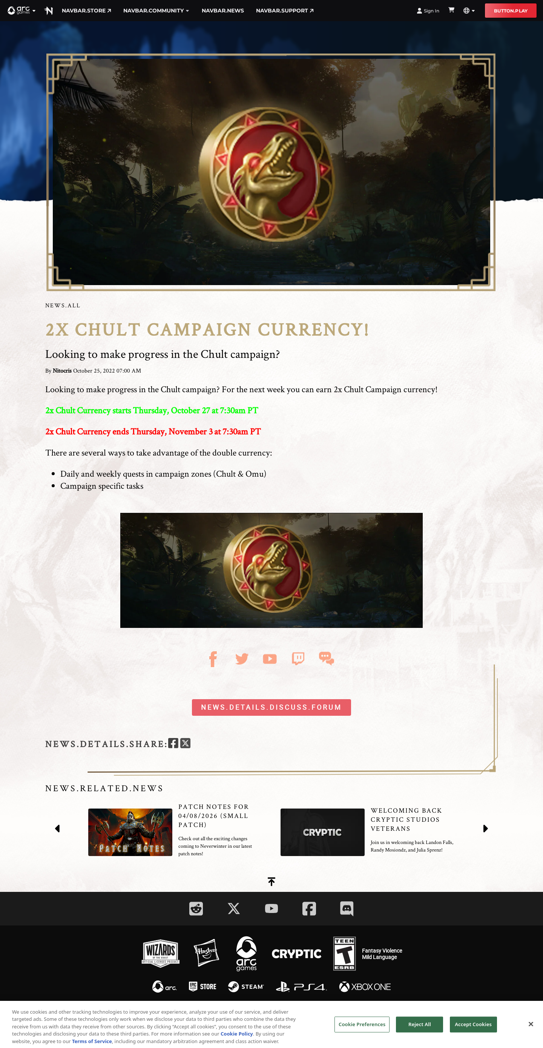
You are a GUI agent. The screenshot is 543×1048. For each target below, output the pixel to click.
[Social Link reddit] (196, 908)
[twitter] (185, 744)
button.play (511, 11)
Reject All (419, 1033)
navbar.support (285, 10)
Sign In (428, 11)
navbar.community (156, 10)
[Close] (531, 1033)
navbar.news (223, 10)
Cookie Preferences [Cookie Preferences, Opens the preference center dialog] (362, 1033)
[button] (22, 11)
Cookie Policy (237, 1042)
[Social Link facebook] (309, 908)
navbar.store (86, 10)
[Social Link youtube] (271, 908)
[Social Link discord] (347, 908)
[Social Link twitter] (234, 908)
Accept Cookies (473, 1033)
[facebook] (173, 744)
